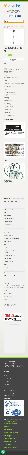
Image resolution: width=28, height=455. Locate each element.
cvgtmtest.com (7, 439)
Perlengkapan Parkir (8, 204)
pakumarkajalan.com (8, 436)
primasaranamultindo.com (9, 438)
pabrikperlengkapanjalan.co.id (10, 447)
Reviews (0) (14, 60)
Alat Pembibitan (7, 258)
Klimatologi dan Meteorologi (10, 255)
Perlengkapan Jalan (8, 212)
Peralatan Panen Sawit (8, 235)
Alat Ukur (6, 264)
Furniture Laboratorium (9, 218)
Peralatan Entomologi (8, 261)
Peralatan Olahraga (8, 224)
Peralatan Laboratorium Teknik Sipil (11, 238)
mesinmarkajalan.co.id (9, 446)
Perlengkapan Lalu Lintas (9, 209)
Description (8, 59)
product (8, 26)
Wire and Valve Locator (9, 139)
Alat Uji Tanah (7, 252)
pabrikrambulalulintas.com (10, 441)
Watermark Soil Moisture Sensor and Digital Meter (8, 181)
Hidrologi (6, 267)
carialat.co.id (6, 426)
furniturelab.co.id (7, 430)
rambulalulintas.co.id (8, 435)
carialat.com (6, 424)
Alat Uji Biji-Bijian (7, 247)
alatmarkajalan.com (8, 427)
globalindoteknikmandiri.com (10, 423)
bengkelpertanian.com (9, 433)
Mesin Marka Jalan (7, 207)
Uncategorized (7, 272)
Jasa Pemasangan (7, 215)
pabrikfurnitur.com (8, 429)
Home (5, 26)
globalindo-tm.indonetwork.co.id (11, 432)
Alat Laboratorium (8, 241)
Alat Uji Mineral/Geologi (9, 250)
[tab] (8, 59)
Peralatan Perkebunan (8, 232)
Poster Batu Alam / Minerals (8, 159)
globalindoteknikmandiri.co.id (10, 421)
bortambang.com (7, 444)
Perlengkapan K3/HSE (8, 227)
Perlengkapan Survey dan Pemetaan (11, 275)
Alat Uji (12, 26)
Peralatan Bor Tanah (8, 221)
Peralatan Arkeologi (8, 270)
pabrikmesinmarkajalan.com (10, 443)
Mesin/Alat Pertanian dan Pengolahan (11, 230)
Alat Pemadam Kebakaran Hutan (10, 201)
